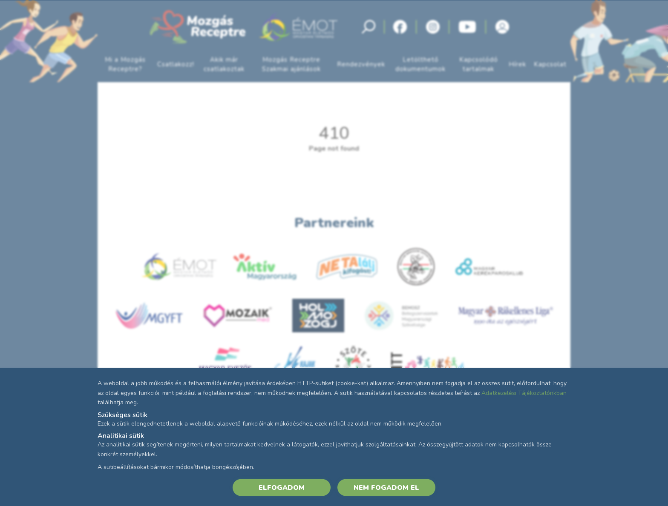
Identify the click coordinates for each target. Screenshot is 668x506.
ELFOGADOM (282, 487)
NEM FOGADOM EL (386, 487)
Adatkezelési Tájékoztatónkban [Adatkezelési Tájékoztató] (524, 393)
